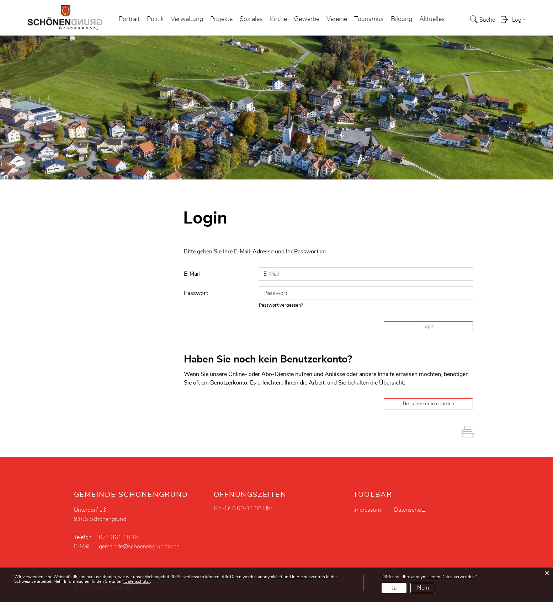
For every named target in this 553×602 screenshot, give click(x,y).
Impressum (367, 510)
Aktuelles (432, 19)
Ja (394, 588)
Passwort (196, 293)
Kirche (278, 19)
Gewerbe (306, 19)
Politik (155, 19)
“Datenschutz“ (136, 581)
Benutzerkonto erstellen (428, 403)
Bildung (401, 19)
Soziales (251, 19)
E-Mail (192, 274)
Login (519, 20)
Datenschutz (410, 510)
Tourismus (369, 19)
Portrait (129, 19)
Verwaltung (187, 19)
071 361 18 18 (119, 537)
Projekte (221, 19)
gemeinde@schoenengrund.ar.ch (139, 546)
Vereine (336, 19)
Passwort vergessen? (281, 305)
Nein (423, 588)
